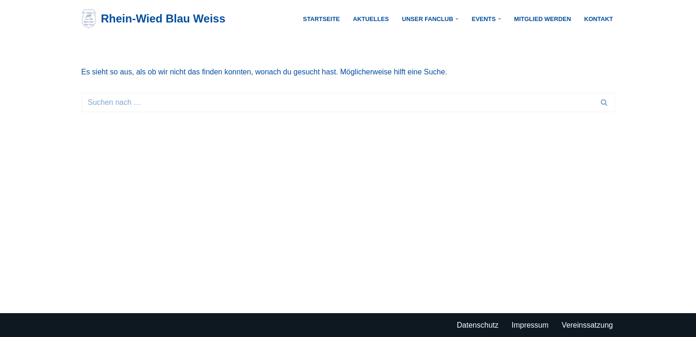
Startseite (321, 18)
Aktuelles (371, 18)
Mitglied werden (542, 18)
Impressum (530, 325)
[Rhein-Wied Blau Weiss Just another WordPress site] (153, 18)
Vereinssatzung (587, 325)
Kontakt (598, 18)
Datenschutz (477, 325)
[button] (456, 18)
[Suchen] (337, 102)
